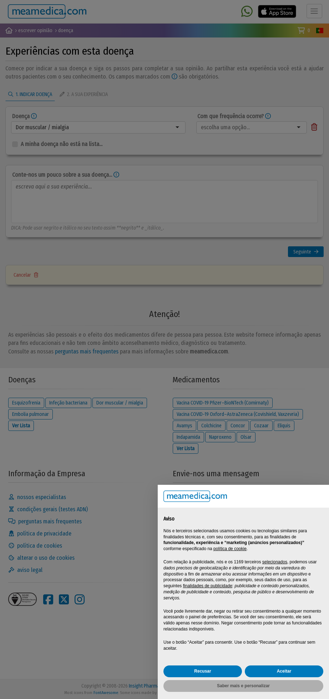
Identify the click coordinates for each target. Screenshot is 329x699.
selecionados (274, 561)
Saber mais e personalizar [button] (243, 685)
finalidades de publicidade (207, 585)
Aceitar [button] (284, 671)
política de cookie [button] (230, 548)
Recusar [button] (202, 671)
